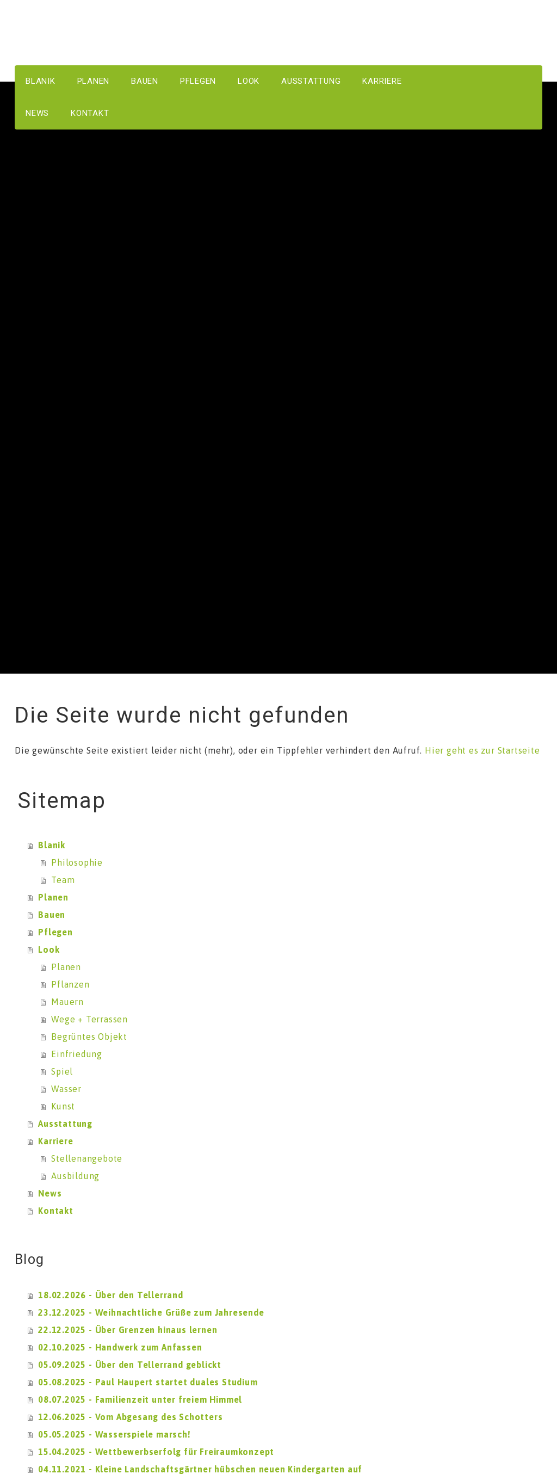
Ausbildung (75, 1176)
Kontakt (90, 113)
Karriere (381, 81)
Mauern (67, 1002)
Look (248, 81)
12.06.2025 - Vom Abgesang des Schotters (130, 1417)
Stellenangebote (86, 1158)
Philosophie (77, 862)
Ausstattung (311, 81)
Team (63, 880)
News (37, 113)
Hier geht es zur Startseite (482, 750)
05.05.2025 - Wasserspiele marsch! (114, 1434)
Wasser (66, 1089)
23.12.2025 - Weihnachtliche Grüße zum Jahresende (151, 1312)
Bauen (144, 81)
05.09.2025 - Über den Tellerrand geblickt (129, 1365)
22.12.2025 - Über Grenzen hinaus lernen (127, 1330)
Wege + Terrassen (89, 1019)
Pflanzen (70, 984)
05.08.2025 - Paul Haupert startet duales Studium (147, 1382)
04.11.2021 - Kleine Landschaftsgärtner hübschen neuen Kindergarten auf (200, 1469)
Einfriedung (76, 1054)
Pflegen (198, 81)
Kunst (63, 1106)
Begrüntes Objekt (89, 1036)
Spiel (62, 1071)
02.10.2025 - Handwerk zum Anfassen (120, 1347)
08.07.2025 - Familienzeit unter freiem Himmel (140, 1399)
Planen (93, 81)
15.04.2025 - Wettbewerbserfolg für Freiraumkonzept (156, 1452)
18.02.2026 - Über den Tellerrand (110, 1295)
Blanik (40, 81)
